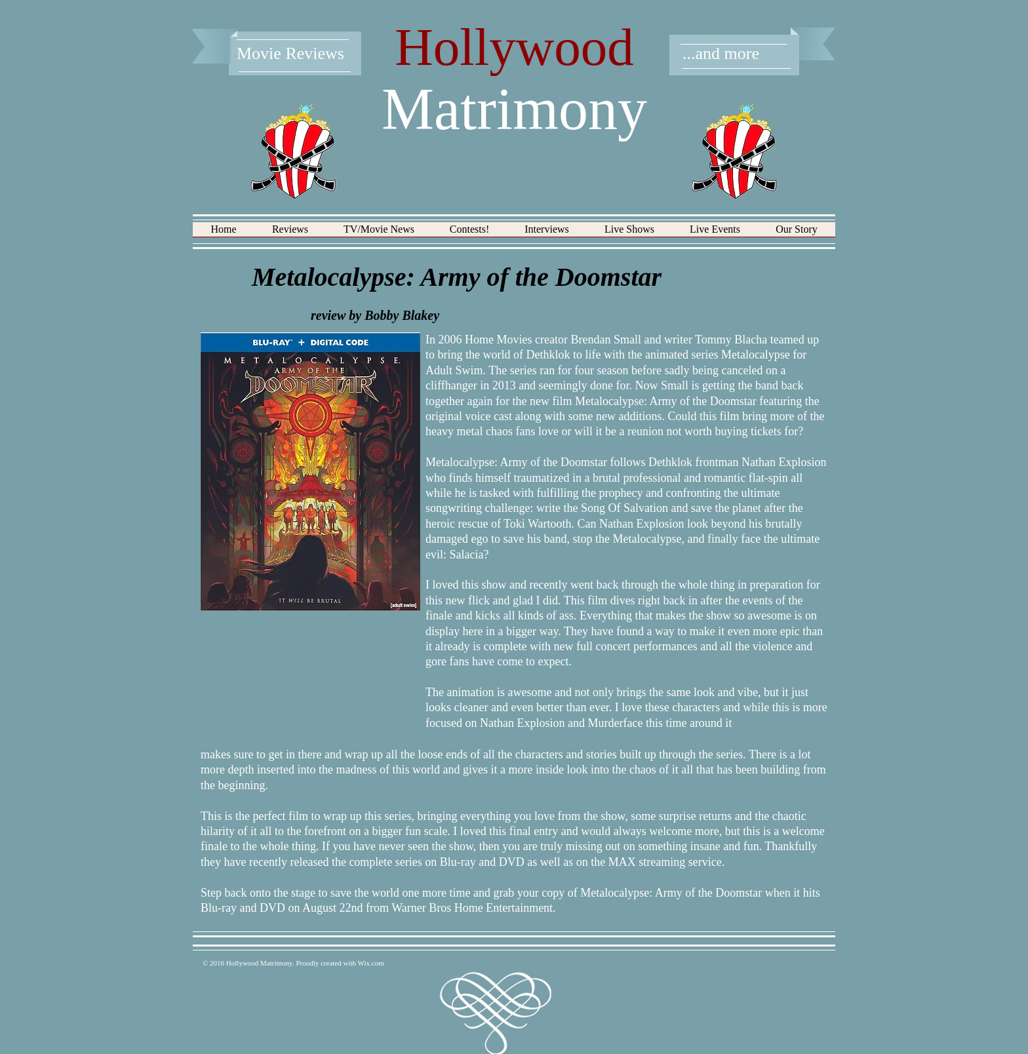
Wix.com (371, 963)
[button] (290, 233)
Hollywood (514, 47)
